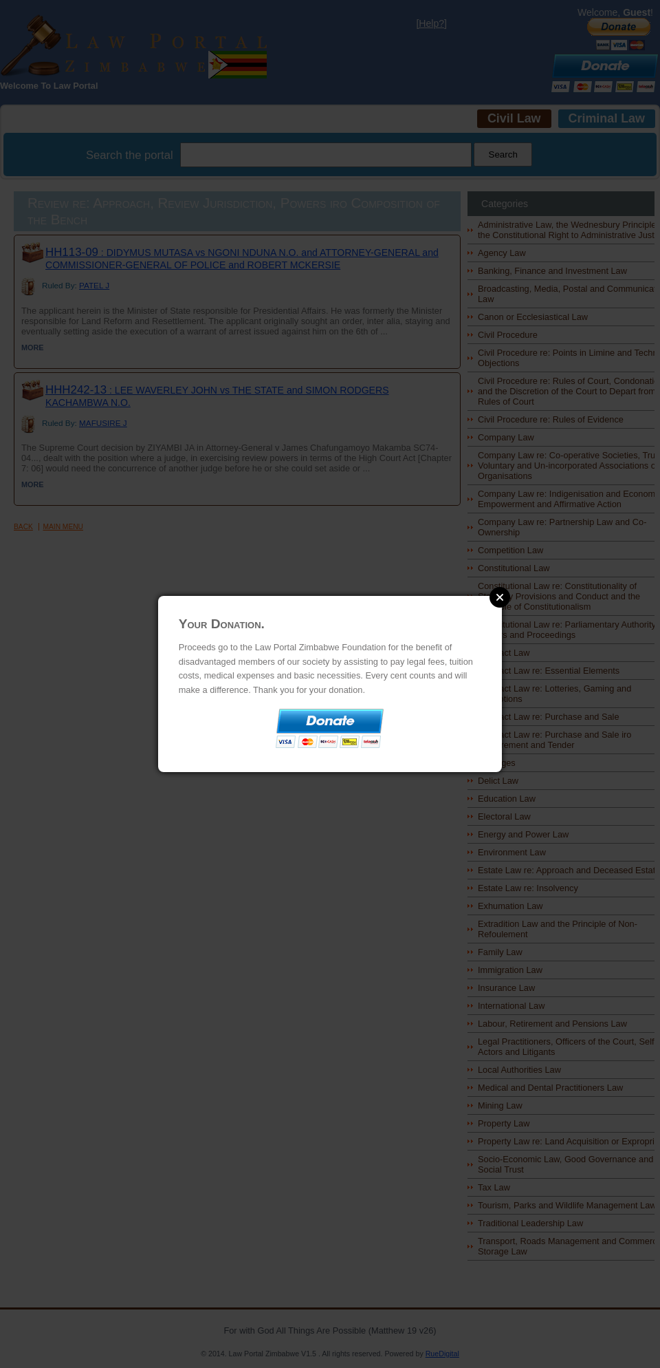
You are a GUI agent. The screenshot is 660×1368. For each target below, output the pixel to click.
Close (500, 597)
